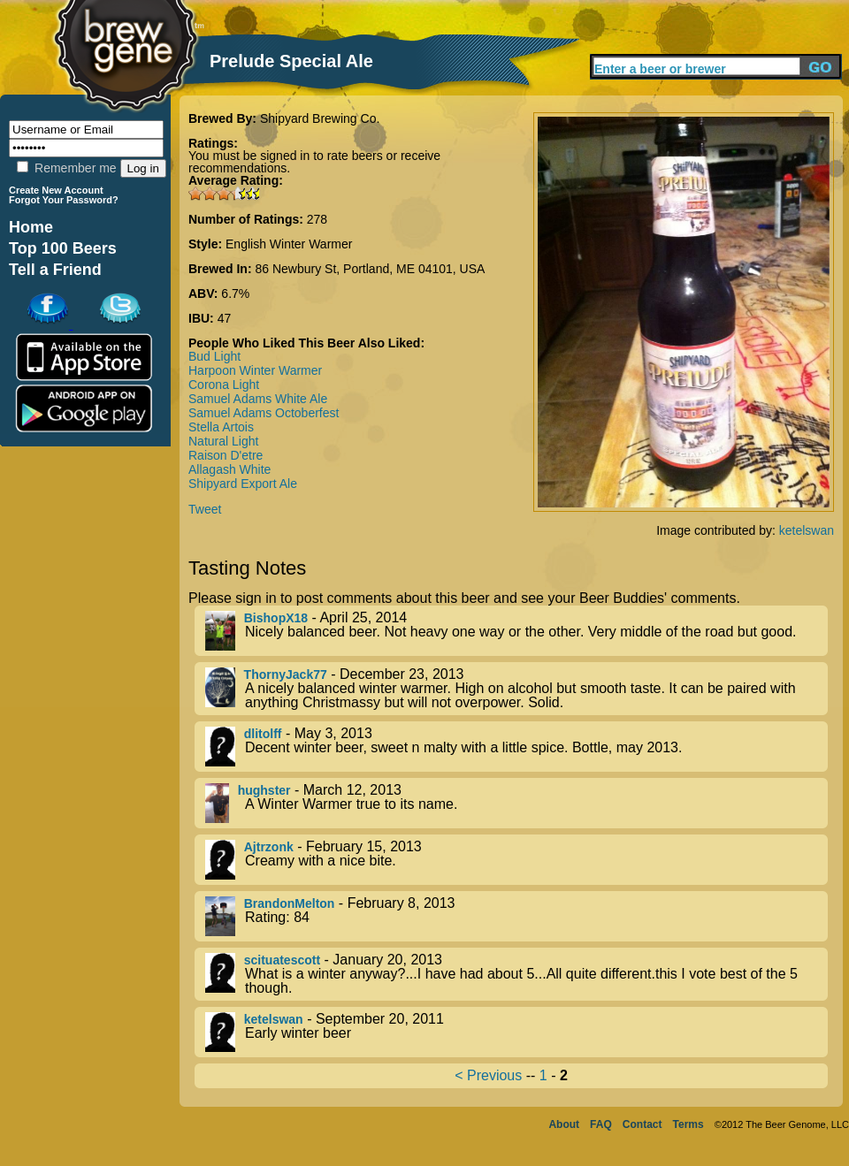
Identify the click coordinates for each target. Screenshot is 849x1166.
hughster (264, 790)
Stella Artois (221, 427)
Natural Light (223, 441)
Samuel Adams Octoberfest (263, 413)
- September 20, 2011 (516, 1032)
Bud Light (214, 356)
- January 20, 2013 (516, 974)
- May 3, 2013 (516, 746)
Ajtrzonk (269, 847)
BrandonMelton (289, 903)
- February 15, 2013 (516, 860)
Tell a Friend (55, 269)
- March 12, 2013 (516, 803)
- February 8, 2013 (516, 916)
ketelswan (806, 530)
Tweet (204, 509)
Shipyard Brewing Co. (319, 118)
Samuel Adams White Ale (257, 399)
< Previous (488, 1075)
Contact (642, 1124)
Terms (688, 1124)
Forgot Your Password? (64, 199)
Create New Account (56, 190)
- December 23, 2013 (516, 688)
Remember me (66, 168)
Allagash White (229, 469)
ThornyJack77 (285, 674)
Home (31, 227)
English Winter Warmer (289, 244)
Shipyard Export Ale (242, 483)
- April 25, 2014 (516, 631)
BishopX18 (276, 618)
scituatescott (282, 960)
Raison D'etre (225, 455)
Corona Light (223, 384)
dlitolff (263, 734)
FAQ (601, 1124)
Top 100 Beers (63, 248)
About (563, 1124)
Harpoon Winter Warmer (255, 370)
